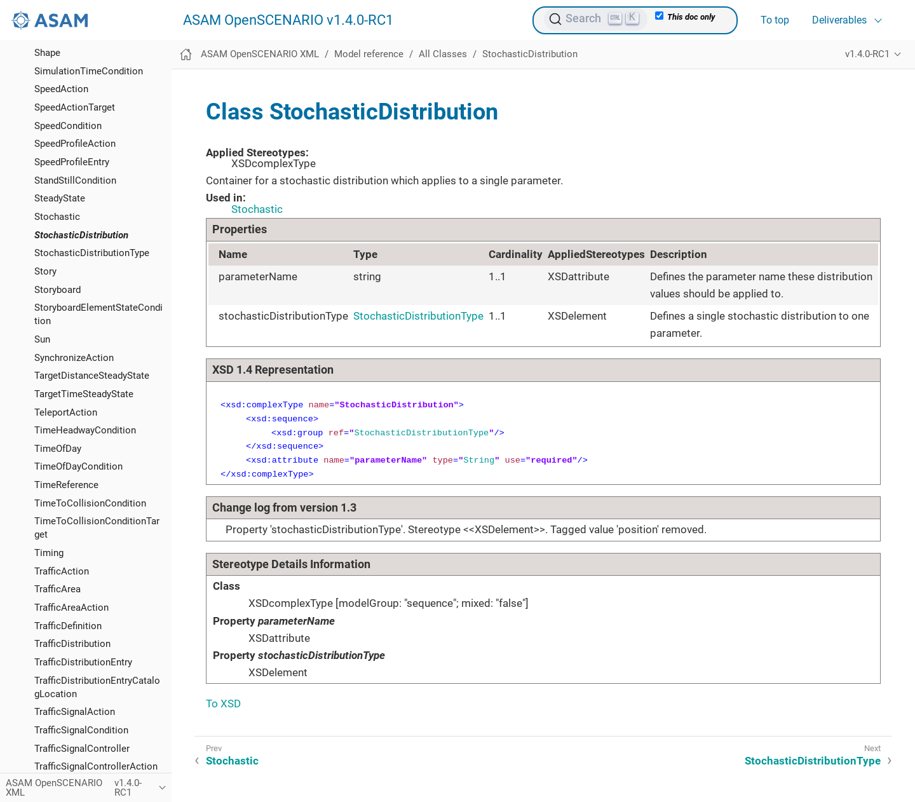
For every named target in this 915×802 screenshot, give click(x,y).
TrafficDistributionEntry (83, 662)
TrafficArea (57, 589)
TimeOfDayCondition (78, 466)
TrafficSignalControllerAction (96, 766)
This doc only (685, 16)
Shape (47, 52)
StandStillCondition (75, 180)
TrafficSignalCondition (81, 730)
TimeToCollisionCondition (90, 503)
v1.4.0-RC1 (867, 54)
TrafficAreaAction (71, 607)
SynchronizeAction (74, 358)
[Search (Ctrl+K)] (595, 19)
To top (775, 20)
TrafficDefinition (68, 626)
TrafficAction (61, 571)
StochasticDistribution (81, 235)
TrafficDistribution (72, 643)
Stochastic (57, 216)
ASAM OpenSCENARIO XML (260, 54)
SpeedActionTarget (74, 107)
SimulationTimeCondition (88, 71)
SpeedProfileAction (75, 143)
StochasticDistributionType (91, 253)
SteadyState (59, 198)
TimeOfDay (57, 448)
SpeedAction (61, 89)
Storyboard (57, 290)
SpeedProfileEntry (71, 162)
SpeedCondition (68, 126)
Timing (49, 553)
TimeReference (66, 485)
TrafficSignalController (82, 748)
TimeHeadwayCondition (85, 430)
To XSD (223, 703)
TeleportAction (65, 412)
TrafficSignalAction (74, 711)
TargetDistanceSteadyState (91, 375)
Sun (42, 339)
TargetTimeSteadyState (83, 394)
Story (45, 271)
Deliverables (839, 20)
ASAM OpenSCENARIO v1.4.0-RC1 (288, 20)
